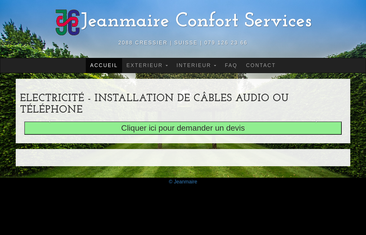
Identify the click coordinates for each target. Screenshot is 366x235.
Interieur (196, 65)
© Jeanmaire (183, 182)
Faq (231, 65)
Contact (261, 65)
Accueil (104, 65)
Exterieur (147, 65)
